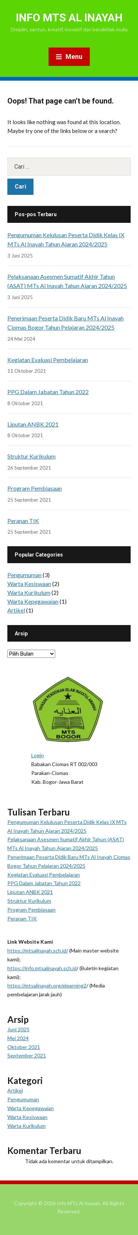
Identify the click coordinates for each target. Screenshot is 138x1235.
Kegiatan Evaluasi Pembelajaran (47, 359)
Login (37, 755)
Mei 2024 (18, 1038)
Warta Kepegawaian (33, 601)
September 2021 (26, 1055)
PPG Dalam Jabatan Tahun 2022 (48, 391)
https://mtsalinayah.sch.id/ (37, 950)
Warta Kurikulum (28, 592)
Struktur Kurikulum (31, 456)
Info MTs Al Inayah (69, 17)
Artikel (16, 610)
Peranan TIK (23, 520)
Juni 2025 (18, 1029)
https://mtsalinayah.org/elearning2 (46, 985)
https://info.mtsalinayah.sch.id (42, 968)
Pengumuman (24, 574)
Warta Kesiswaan (29, 583)
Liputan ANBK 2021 (33, 424)
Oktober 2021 (23, 1047)
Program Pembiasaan (34, 488)
